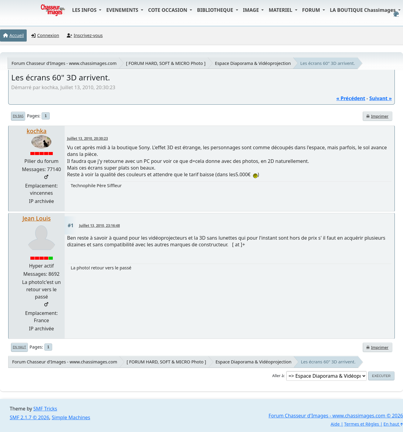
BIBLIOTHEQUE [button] (215, 10)
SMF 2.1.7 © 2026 (29, 417)
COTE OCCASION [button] (168, 10)
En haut (19, 347)
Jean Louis (36, 218)
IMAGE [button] (251, 10)
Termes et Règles (361, 424)
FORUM (311, 10)
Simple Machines (71, 417)
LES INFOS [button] (85, 10)
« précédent (350, 98)
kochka (37, 131)
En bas (18, 116)
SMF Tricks (45, 408)
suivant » (380, 98)
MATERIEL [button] (281, 10)
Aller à (278, 375)
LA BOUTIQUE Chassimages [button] (363, 10)
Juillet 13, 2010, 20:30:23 (87, 138)
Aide (335, 424)
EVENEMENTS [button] (123, 10)
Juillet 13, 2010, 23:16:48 (99, 225)
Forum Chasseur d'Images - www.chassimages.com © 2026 (336, 415)
